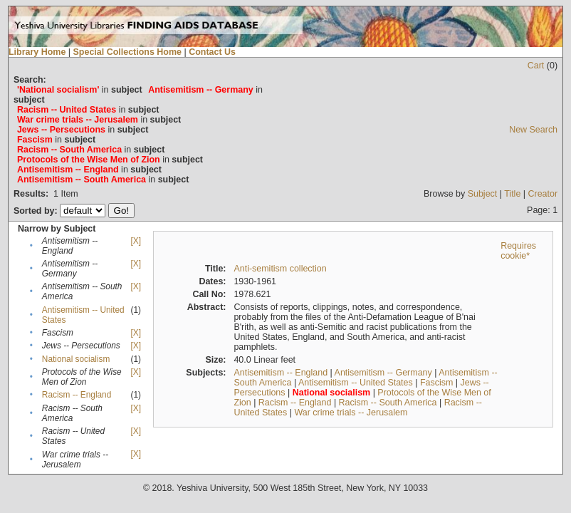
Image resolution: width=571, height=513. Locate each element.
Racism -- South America (388, 403)
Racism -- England (76, 395)
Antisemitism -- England (281, 373)
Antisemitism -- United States (355, 383)
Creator (542, 194)
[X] (135, 241)
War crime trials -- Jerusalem (350, 413)
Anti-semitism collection (280, 269)
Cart (536, 66)
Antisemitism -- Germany (383, 373)
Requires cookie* (518, 251)
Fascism (436, 383)
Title (512, 194)
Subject (483, 194)
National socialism (76, 359)
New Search (533, 130)
